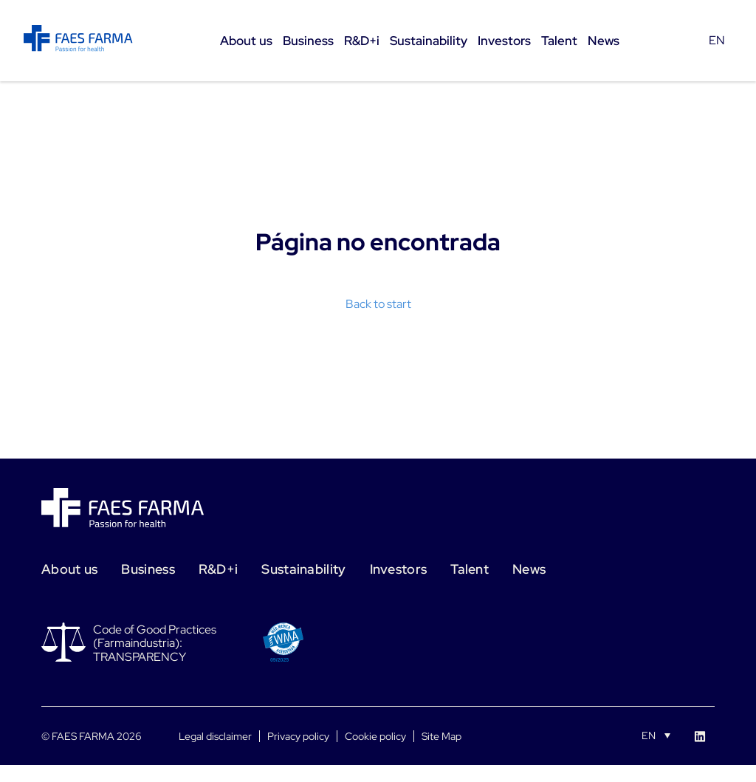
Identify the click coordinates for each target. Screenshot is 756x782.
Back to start (378, 304)
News (529, 568)
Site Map (441, 736)
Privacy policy (298, 736)
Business (147, 568)
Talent (469, 568)
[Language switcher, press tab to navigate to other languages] (656, 734)
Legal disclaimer (215, 736)
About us (69, 568)
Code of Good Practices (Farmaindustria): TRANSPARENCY (154, 643)
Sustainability (303, 568)
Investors (398, 568)
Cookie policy (375, 736)
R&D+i (218, 568)
